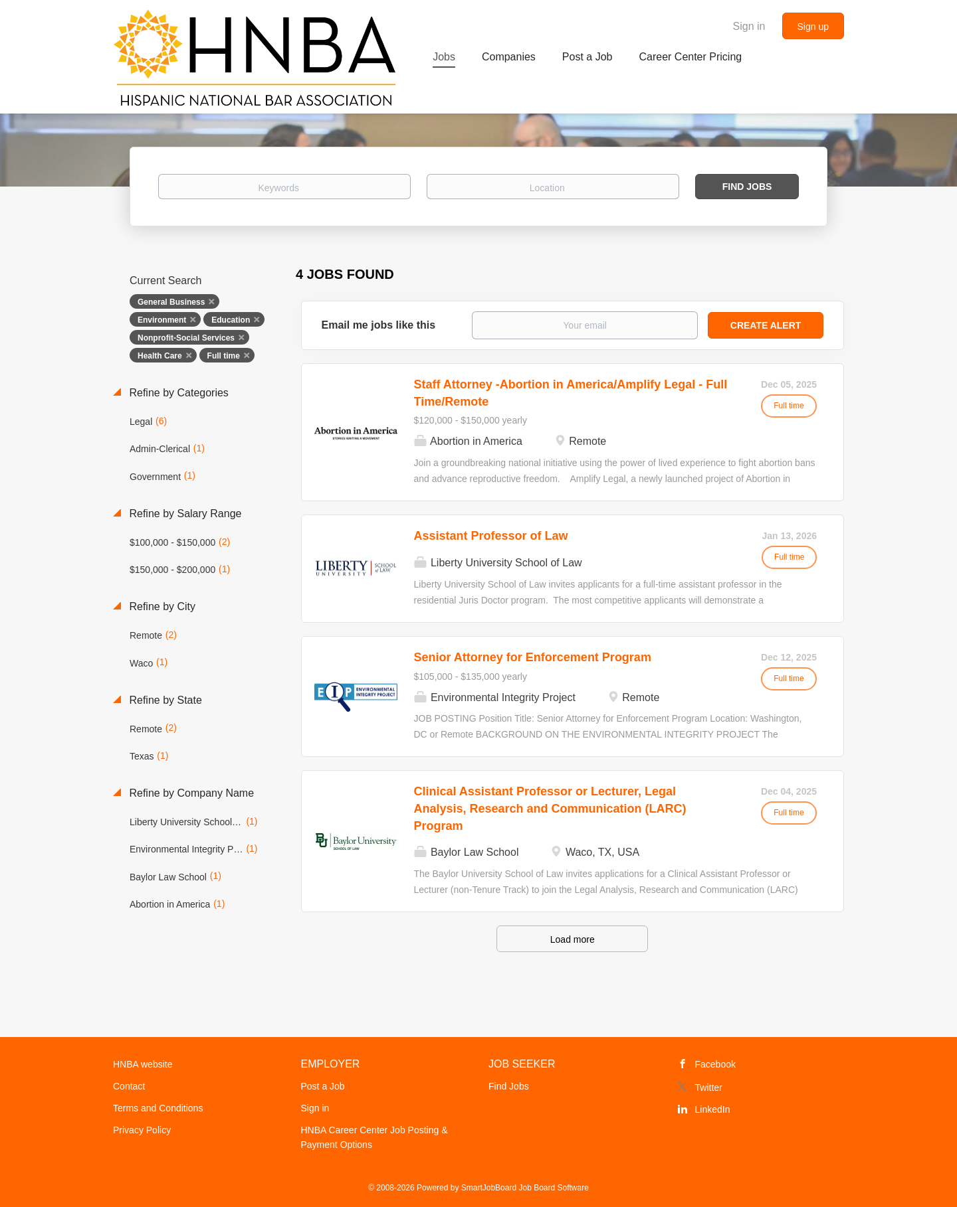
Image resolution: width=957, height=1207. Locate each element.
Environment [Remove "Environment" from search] (162, 320)
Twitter (708, 1087)
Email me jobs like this (379, 325)
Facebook (715, 1064)
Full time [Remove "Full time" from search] (223, 356)
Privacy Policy (142, 1130)
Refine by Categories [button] (177, 392)
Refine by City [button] (160, 606)
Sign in (749, 26)
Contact (129, 1086)
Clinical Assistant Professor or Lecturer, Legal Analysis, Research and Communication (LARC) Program (550, 808)
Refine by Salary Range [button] (183, 513)
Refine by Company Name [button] (190, 793)
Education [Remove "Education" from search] (230, 320)
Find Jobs (747, 186)
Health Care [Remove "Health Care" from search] (160, 356)
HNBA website (142, 1064)
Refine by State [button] (164, 700)
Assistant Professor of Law (491, 535)
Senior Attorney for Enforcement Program (532, 657)
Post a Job (323, 1086)
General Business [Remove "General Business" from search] (171, 302)
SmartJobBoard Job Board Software (525, 1187)
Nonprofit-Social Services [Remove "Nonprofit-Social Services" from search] (186, 338)
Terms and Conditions (158, 1108)
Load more (572, 939)
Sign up (813, 26)
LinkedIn (712, 1109)
